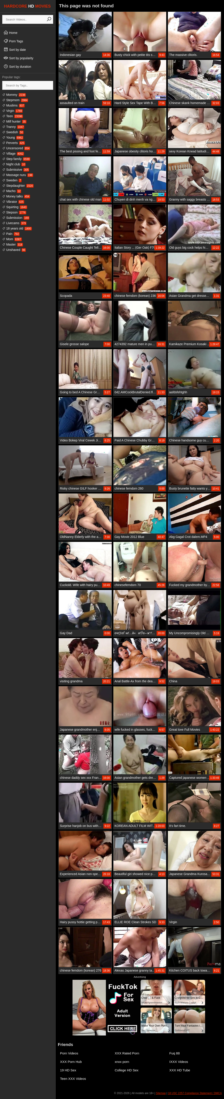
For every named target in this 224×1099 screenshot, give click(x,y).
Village (13, 153)
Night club (14, 164)
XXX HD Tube (179, 1070)
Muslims (13, 105)
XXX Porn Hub (71, 1062)
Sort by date (14, 49)
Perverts (13, 143)
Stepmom (15, 100)
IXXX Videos (178, 1062)
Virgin (12, 111)
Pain (11, 234)
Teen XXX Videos (73, 1079)
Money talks (16, 196)
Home (10, 32)
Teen (12, 116)
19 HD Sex (68, 1070)
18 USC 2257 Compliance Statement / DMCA (195, 1093)
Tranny (13, 127)
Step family (16, 159)
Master (12, 244)
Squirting (14, 207)
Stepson (14, 212)
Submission (15, 217)
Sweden (12, 180)
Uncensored (16, 148)
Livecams (14, 223)
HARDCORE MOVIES (27, 6)
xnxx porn (122, 1062)
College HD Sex (127, 1070)
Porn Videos (69, 1053)
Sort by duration (17, 66)
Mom (12, 239)
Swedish (13, 132)
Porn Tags (13, 41)
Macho (11, 191)
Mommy (14, 94)
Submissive (15, 169)
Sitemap (161, 1093)
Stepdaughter (18, 185)
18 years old (17, 228)
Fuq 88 (174, 1053)
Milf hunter (14, 121)
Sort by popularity (18, 57)
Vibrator (13, 201)
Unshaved (14, 250)
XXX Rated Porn (127, 1053)
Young (12, 137)
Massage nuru (17, 175)
